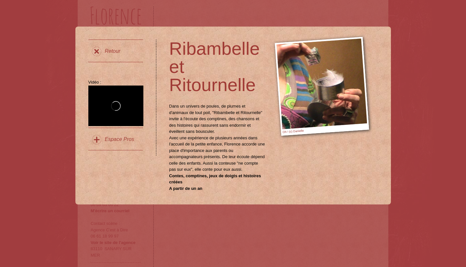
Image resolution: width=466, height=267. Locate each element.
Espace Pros (119, 139)
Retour (112, 51)
